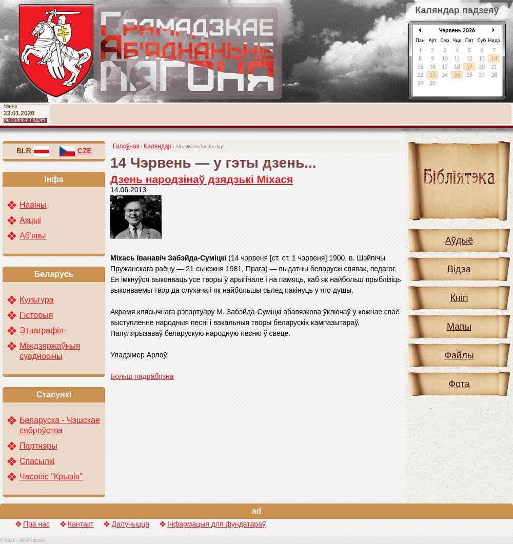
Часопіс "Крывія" (51, 476)
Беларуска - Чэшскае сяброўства (59, 425)
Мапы (459, 326)
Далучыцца (130, 524)
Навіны (33, 204)
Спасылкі (37, 461)
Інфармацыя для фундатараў (216, 524)
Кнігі (459, 298)
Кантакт (80, 524)
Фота (458, 384)
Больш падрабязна (142, 376)
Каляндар (157, 146)
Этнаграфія (41, 330)
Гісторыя (36, 315)
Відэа (459, 269)
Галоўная (126, 146)
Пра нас (36, 524)
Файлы (458, 355)
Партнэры (38, 445)
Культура (36, 299)
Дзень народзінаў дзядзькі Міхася (201, 179)
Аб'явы (32, 235)
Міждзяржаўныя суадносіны (49, 350)
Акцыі (30, 220)
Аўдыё (459, 240)
